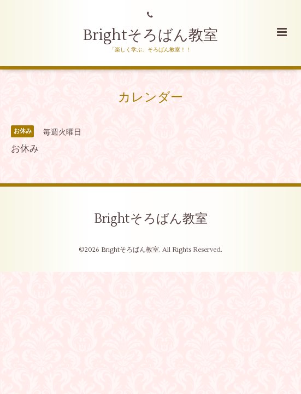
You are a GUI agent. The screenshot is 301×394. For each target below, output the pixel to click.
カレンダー (150, 97)
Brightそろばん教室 (150, 35)
